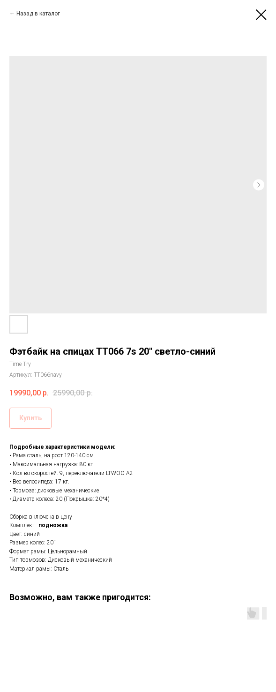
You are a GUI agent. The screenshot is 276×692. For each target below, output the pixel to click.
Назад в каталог (38, 13)
